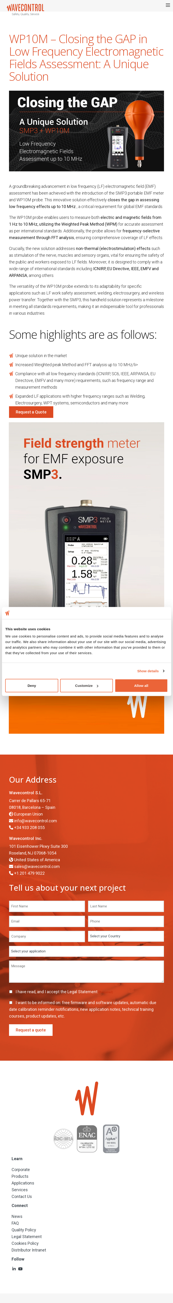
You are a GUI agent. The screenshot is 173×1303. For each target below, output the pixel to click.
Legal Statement (82, 991)
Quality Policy (24, 1229)
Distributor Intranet (29, 1250)
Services (20, 1189)
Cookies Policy (25, 1243)
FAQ (15, 1223)
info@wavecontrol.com (35, 820)
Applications (23, 1183)
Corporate (21, 1169)
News (17, 1216)
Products (20, 1176)
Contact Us (22, 1196)
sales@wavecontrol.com (37, 866)
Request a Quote (31, 412)
